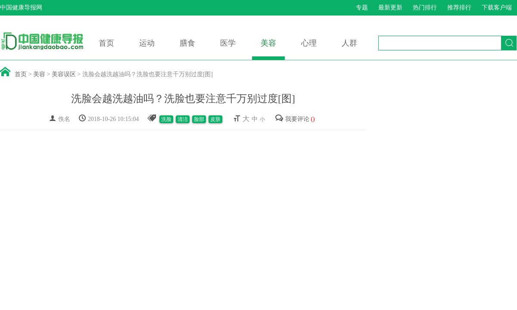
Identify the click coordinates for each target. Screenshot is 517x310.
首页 (106, 43)
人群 (349, 43)
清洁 (183, 119)
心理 (309, 43)
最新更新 (390, 7)
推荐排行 (459, 7)
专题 (362, 7)
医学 (228, 43)
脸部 (199, 119)
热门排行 (425, 7)
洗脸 (166, 119)
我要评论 (295, 119)
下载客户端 (497, 7)
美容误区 (64, 74)
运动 (147, 43)
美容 (268, 43)
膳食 (187, 43)
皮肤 (215, 119)
